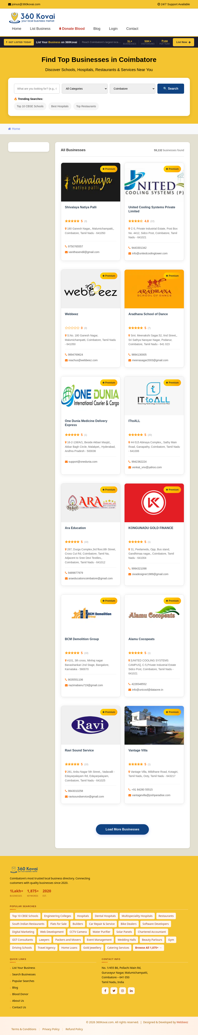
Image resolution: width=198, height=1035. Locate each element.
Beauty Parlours (152, 940)
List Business (40, 29)
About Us (18, 1000)
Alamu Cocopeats (141, 639)
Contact (132, 29)
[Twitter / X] (113, 990)
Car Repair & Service (102, 924)
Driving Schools (22, 947)
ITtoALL (134, 421)
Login (113, 29)
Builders (78, 924)
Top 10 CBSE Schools (30, 106)
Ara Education (75, 528)
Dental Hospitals (105, 916)
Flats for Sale (58, 924)
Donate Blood (72, 29)
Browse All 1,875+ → (148, 947)
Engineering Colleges (57, 916)
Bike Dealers (129, 924)
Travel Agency (46, 947)
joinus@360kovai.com (26, 4)
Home (16, 29)
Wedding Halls (127, 940)
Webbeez (71, 314)
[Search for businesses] (37, 89)
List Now (183, 42)
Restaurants (166, 916)
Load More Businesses (122, 829)
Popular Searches (23, 981)
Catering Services (118, 947)
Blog (96, 29)
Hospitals (83, 916)
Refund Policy (74, 1029)
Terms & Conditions (23, 1029)
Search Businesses (24, 974)
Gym (171, 940)
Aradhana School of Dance (148, 314)
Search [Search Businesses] (170, 88)
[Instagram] (122, 990)
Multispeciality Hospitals (137, 916)
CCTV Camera (78, 932)
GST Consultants (22, 940)
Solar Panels (124, 932)
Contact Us (19, 1007)
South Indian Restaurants (28, 924)
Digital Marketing (23, 932)
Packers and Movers (68, 940)
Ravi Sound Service (79, 750)
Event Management (99, 940)
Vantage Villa (137, 750)
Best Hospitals (59, 106)
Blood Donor (20, 994)
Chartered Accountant (152, 932)
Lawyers (44, 940)
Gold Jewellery (92, 947)
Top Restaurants (86, 106)
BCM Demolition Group (82, 639)
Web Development (52, 932)
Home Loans (69, 947)
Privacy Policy (50, 1029)
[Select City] (132, 89)
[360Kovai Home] (32, 18)
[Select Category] (85, 89)
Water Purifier (101, 932)
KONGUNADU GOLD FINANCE (150, 528)
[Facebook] (105, 990)
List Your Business (23, 968)
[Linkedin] (131, 990)
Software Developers (156, 924)
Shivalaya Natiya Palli (81, 207)
